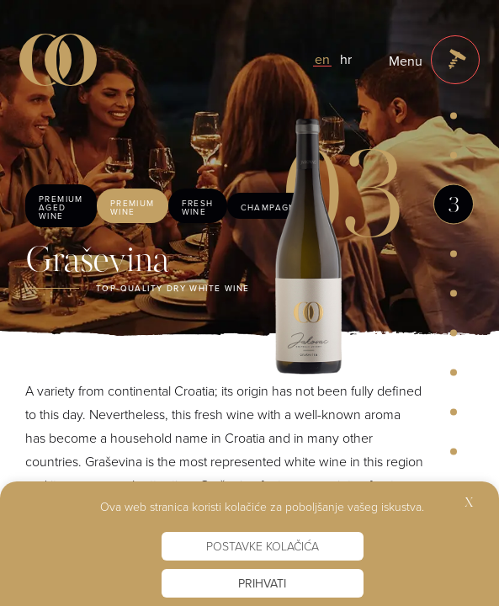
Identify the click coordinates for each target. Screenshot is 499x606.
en (322, 59)
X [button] (469, 503)
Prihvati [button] (262, 583)
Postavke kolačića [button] (262, 546)
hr (346, 59)
